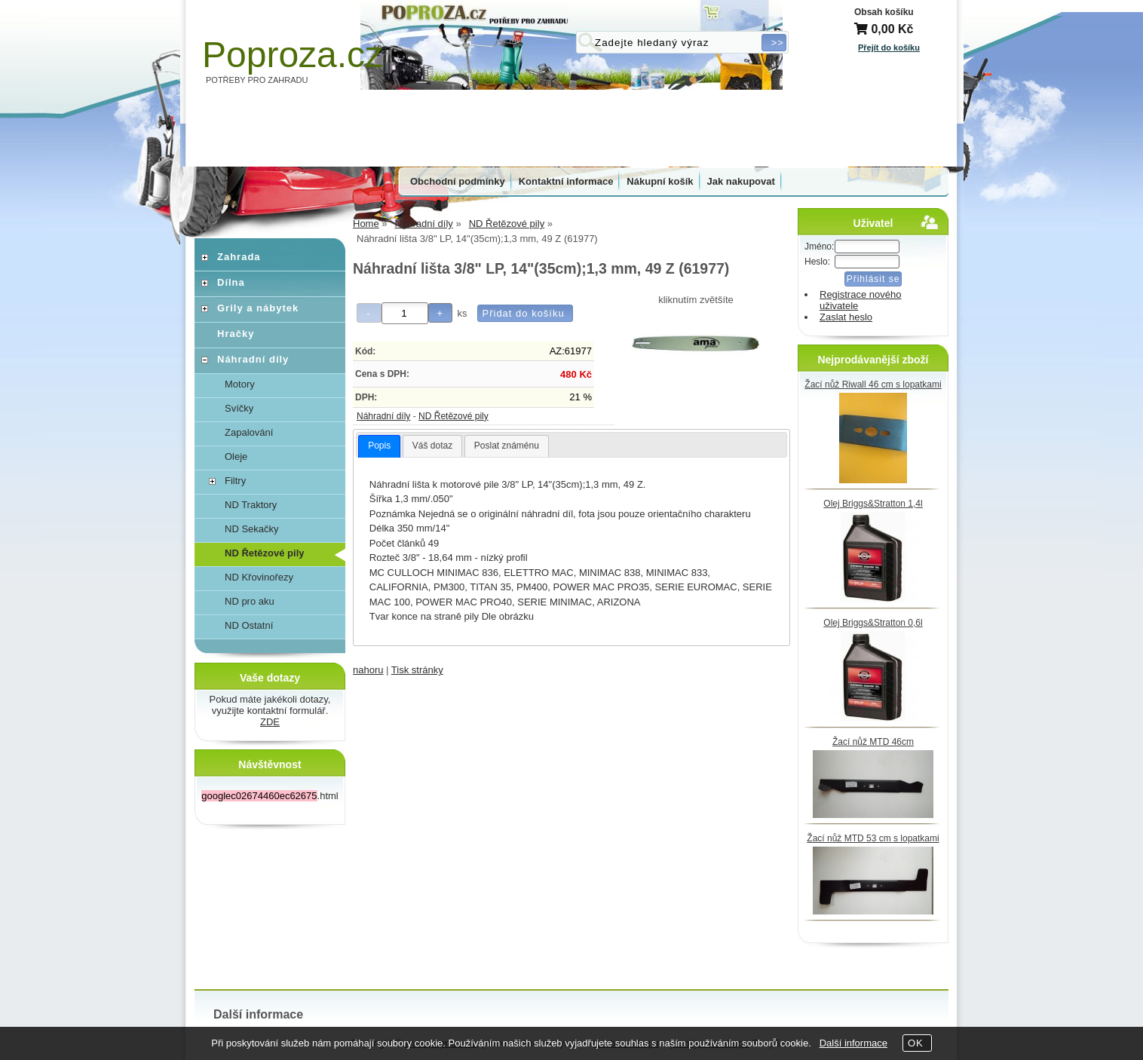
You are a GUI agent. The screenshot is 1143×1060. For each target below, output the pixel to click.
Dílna (231, 282)
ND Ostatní (249, 625)
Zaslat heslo (846, 317)
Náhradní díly (383, 416)
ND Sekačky (252, 529)
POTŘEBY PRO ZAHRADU (257, 79)
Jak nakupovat (741, 181)
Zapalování (249, 432)
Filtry (235, 480)
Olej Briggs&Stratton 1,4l (872, 503)
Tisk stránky (417, 670)
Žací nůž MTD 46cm (873, 742)
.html (269, 795)
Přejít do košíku (889, 47)
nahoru (368, 670)
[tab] (379, 446)
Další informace (853, 1043)
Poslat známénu (506, 445)
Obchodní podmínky (457, 181)
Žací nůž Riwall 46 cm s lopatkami (872, 384)
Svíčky (239, 408)
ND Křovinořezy (259, 577)
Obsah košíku (884, 12)
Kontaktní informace (566, 181)
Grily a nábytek (258, 308)
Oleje (236, 456)
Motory (240, 384)
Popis (379, 445)
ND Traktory (251, 504)
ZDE (270, 722)
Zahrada (239, 256)
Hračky (235, 333)
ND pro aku (249, 601)
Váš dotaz (432, 445)
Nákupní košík (660, 181)
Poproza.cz (292, 55)
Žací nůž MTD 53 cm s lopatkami (873, 838)
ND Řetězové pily (453, 416)
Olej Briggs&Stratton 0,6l (872, 622)
